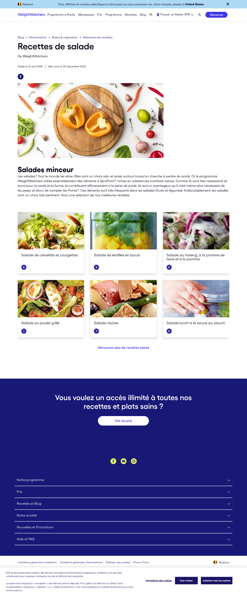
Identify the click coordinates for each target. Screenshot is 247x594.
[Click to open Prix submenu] (123, 492)
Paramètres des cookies (159, 583)
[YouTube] (124, 461)
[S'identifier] (200, 15)
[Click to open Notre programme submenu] (123, 480)
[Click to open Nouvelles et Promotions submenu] (123, 527)
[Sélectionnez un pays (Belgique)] (221, 562)
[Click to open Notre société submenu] (123, 516)
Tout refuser (186, 583)
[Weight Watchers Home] (29, 14)
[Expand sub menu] (175, 15)
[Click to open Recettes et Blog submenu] (123, 504)
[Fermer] (227, 4)
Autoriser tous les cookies (216, 583)
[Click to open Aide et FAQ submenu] (123, 539)
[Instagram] (134, 461)
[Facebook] (113, 461)
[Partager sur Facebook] (21, 77)
